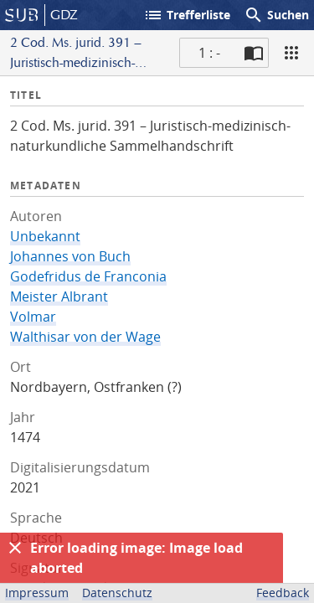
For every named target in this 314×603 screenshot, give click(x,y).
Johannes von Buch (70, 256)
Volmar (33, 316)
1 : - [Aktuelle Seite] (209, 53)
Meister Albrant (59, 296)
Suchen (276, 15)
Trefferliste (186, 15)
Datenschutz (117, 592)
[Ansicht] (291, 52)
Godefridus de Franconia (88, 276)
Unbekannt (45, 236)
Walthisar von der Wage (85, 336)
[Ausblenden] (15, 548)
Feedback (282, 592)
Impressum (37, 592)
